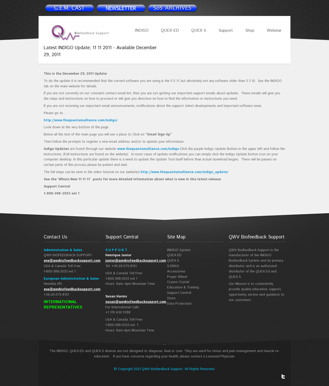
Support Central (179, 292)
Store (171, 298)
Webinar (274, 30)
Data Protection (179, 303)
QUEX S (198, 30)
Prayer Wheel (177, 277)
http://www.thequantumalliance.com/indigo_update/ (184, 172)
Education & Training (183, 287)
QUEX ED (170, 30)
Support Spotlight (172, 8)
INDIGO (142, 30)
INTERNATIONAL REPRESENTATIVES (63, 304)
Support (225, 30)
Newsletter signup (69, 8)
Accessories (176, 271)
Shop (249, 30)
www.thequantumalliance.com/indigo (148, 149)
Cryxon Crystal (178, 282)
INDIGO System (178, 250)
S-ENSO (173, 266)
